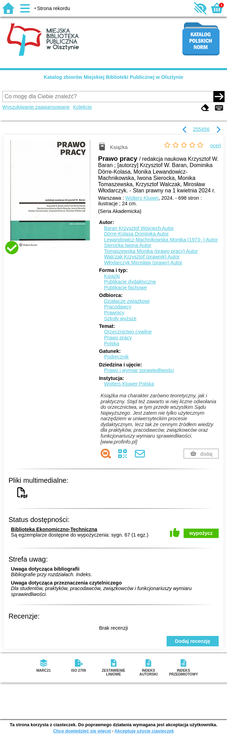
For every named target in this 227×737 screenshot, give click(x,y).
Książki (112, 276)
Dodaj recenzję (192, 641)
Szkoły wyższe (120, 318)
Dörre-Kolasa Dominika (136, 234)
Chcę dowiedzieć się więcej (82, 731)
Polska (111, 343)
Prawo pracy (118, 337)
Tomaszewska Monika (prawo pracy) (151, 251)
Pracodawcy (117, 306)
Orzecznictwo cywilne (128, 331)
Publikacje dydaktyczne (130, 281)
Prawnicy (114, 312)
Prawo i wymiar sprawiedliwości (139, 370)
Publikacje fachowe (125, 287)
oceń (215, 145)
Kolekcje (82, 107)
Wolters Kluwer (142, 198)
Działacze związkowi (127, 301)
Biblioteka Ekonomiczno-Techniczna (54, 529)
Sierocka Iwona (127, 245)
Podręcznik (116, 356)
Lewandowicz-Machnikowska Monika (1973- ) (161, 239)
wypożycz (201, 533)
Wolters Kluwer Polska (129, 384)
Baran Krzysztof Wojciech (139, 228)
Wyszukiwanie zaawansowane (36, 107)
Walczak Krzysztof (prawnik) (142, 256)
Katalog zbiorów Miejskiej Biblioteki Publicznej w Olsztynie (113, 77)
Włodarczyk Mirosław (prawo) (143, 262)
